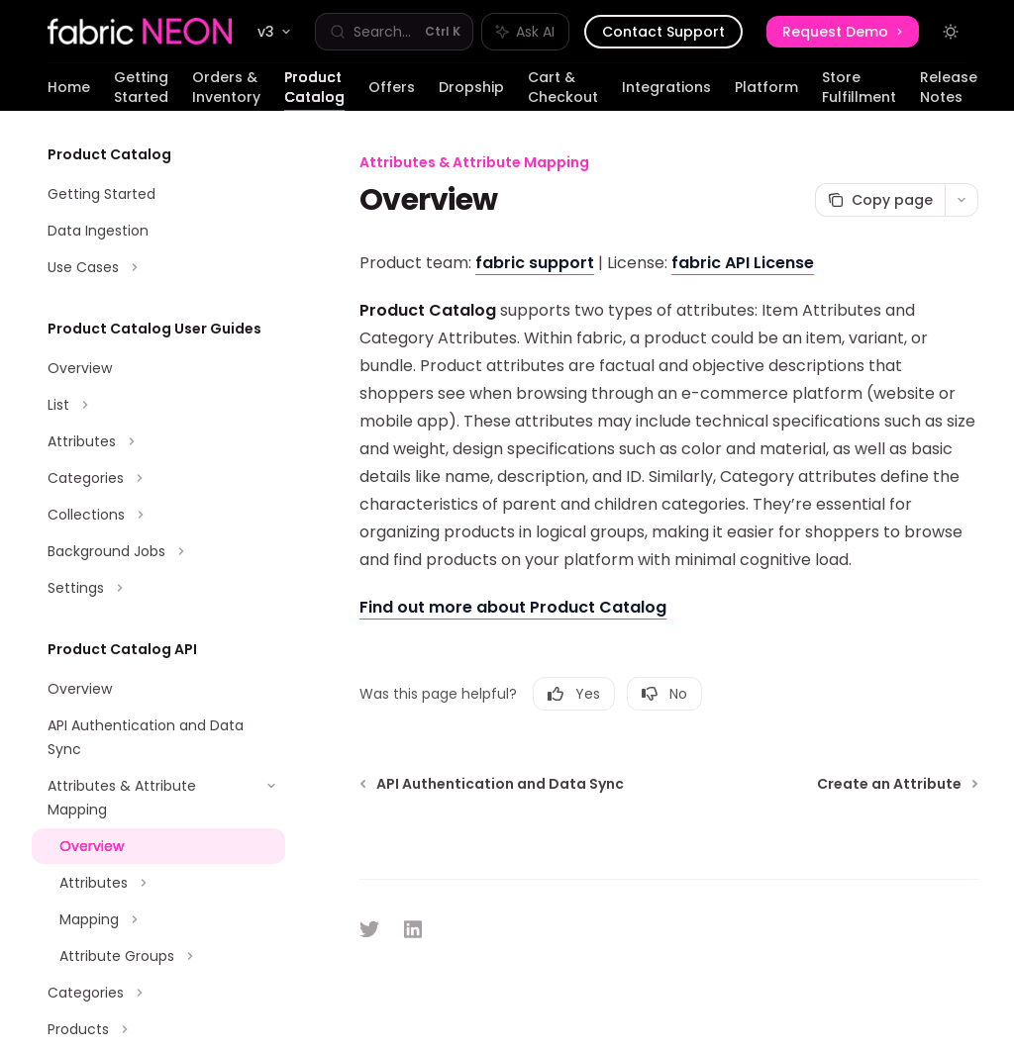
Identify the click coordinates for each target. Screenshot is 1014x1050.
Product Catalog (314, 89)
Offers (391, 94)
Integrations (666, 94)
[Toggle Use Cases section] (158, 267)
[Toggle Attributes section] (158, 441)
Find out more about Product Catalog (512, 607)
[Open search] (394, 31)
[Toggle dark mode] (950, 32)
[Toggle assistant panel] (525, 31)
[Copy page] (880, 200)
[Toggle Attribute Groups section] (158, 956)
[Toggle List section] (158, 405)
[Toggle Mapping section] (158, 919)
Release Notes (948, 89)
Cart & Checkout (563, 89)
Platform (766, 94)
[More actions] (961, 200)
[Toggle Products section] (158, 1029)
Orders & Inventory (226, 89)
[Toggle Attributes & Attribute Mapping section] (158, 797)
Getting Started (141, 89)
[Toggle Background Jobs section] (158, 551)
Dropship (471, 94)
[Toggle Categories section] (158, 478)
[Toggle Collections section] (158, 514)
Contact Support (663, 32)
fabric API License (742, 262)
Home (69, 94)
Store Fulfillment (859, 89)
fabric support (534, 262)
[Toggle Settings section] (158, 588)
